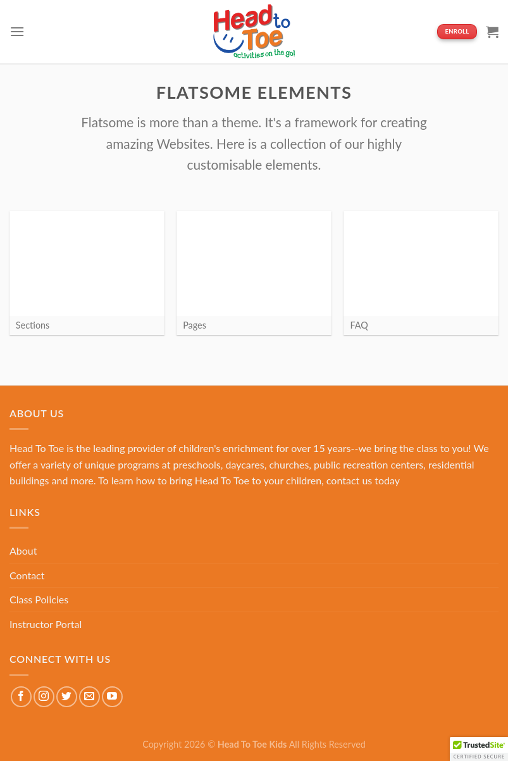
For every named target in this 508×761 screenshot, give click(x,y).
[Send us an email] (89, 696)
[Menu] (17, 31)
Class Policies (38, 599)
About (23, 550)
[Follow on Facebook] (21, 696)
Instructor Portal (45, 624)
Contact (26, 575)
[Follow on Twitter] (66, 696)
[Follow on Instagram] (44, 696)
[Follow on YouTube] (112, 696)
